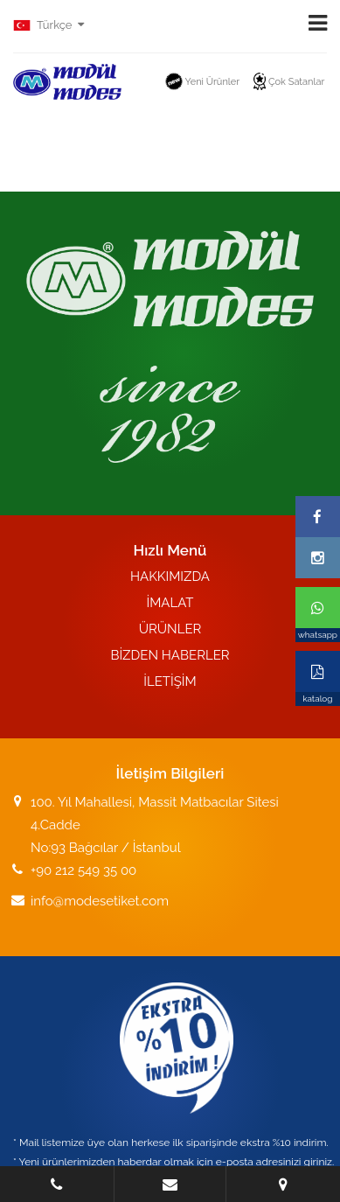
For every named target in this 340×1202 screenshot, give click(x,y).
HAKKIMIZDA (170, 576)
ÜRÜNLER (170, 629)
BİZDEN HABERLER (169, 655)
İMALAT (169, 603)
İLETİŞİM (169, 681)
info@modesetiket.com (100, 901)
